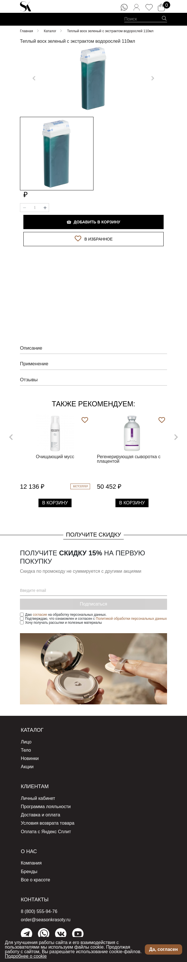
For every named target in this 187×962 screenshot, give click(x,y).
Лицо (26, 739)
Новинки (30, 755)
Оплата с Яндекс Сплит (46, 829)
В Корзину (55, 500)
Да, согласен (163, 949)
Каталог (32, 727)
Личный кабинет (38, 795)
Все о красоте (35, 877)
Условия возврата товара (47, 820)
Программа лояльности (46, 804)
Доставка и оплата (40, 812)
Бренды (29, 869)
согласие (40, 612)
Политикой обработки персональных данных (131, 616)
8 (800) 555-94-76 (39, 908)
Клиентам (35, 784)
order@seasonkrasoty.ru (45, 917)
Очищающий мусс (55, 454)
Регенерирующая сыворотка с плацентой (128, 456)
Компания (31, 860)
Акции (27, 764)
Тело (26, 747)
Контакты (34, 897)
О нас (29, 849)
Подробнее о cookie (26, 956)
